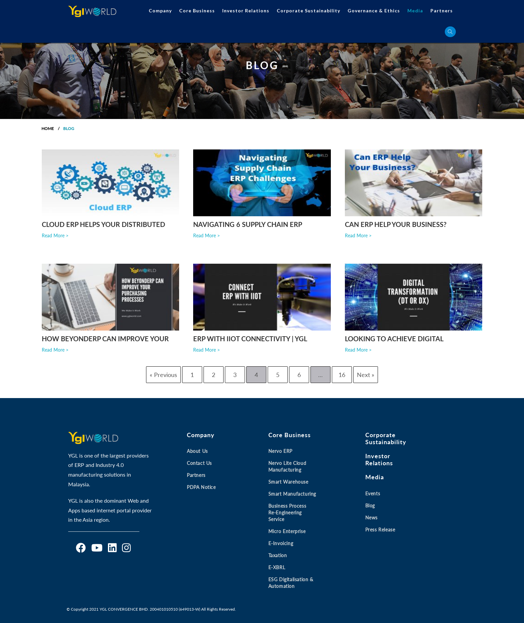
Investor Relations (245, 10)
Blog (370, 505)
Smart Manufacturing (292, 494)
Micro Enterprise (287, 531)
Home (47, 128)
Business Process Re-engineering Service (287, 512)
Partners (441, 10)
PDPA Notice (201, 487)
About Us (197, 451)
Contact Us (199, 463)
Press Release (380, 529)
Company (160, 10)
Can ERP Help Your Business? (395, 224)
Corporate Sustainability (308, 10)
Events (372, 493)
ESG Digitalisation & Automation (290, 583)
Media (415, 10)
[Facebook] (81, 548)
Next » (365, 374)
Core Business (197, 10)
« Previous (163, 374)
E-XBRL (276, 568)
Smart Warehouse (288, 482)
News (371, 517)
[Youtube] (97, 548)
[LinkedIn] (112, 548)
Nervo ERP (280, 451)
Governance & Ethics (374, 10)
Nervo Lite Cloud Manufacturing (287, 467)
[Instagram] (126, 548)
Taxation (277, 555)
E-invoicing (280, 543)
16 (342, 374)
